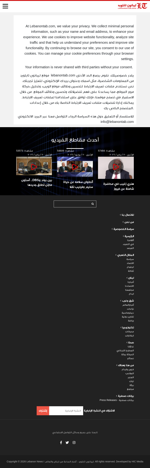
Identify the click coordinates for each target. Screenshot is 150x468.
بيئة (132, 385)
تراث (131, 381)
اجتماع (130, 267)
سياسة (130, 259)
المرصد (130, 248)
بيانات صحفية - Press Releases (117, 400)
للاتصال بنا (128, 214)
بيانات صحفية (125, 395)
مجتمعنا (129, 289)
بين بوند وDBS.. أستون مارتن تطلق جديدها (36, 182)
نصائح (130, 358)
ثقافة (131, 271)
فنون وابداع (128, 369)
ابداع (131, 293)
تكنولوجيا (128, 327)
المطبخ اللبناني (125, 350)
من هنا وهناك (125, 365)
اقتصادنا (129, 286)
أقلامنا (130, 240)
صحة (131, 342)
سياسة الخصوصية (124, 229)
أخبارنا (130, 282)
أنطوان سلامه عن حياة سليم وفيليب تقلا (78, 184)
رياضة (131, 320)
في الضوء (128, 244)
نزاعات (130, 308)
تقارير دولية (128, 316)
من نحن (129, 222)
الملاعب (129, 373)
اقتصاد (130, 263)
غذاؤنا (131, 346)
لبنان (131, 277)
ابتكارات (129, 335)
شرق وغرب (128, 300)
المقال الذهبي (125, 254)
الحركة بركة (127, 354)
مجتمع (130, 389)
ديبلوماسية (128, 312)
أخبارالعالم (128, 304)
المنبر (131, 377)
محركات (129, 331)
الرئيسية (129, 236)
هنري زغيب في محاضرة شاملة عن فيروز (118, 186)
